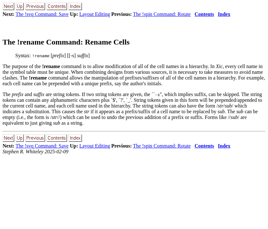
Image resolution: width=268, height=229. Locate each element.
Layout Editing (94, 14)
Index (224, 14)
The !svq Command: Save (42, 14)
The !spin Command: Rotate (162, 14)
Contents (204, 14)
